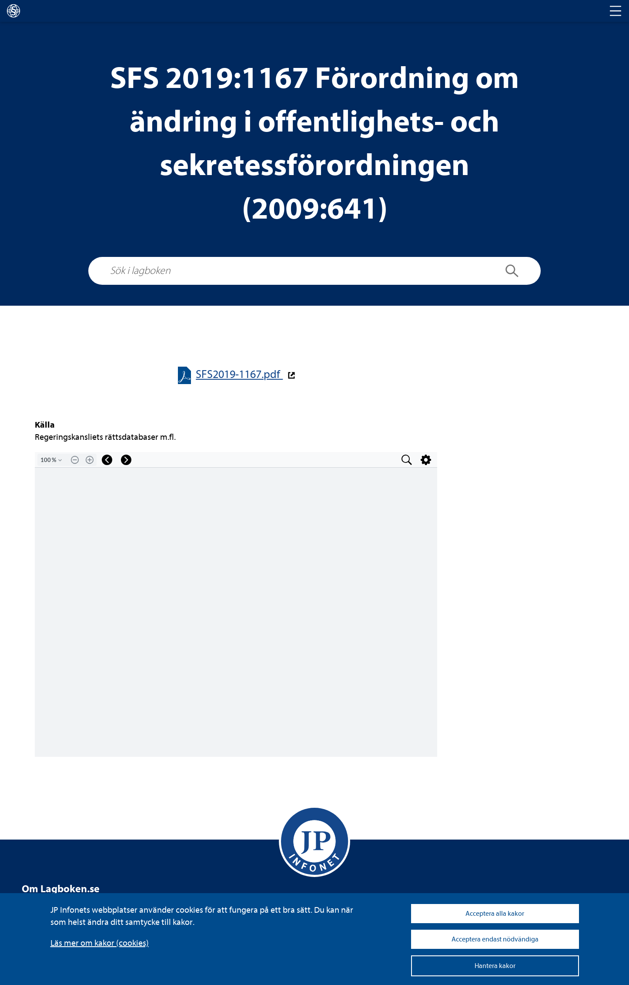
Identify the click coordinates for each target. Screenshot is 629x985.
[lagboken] (13, 11)
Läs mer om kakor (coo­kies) (99, 943)
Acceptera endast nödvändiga (495, 939)
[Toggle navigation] (615, 11)
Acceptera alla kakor (494, 914)
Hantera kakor (495, 966)
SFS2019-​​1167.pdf (239, 374)
